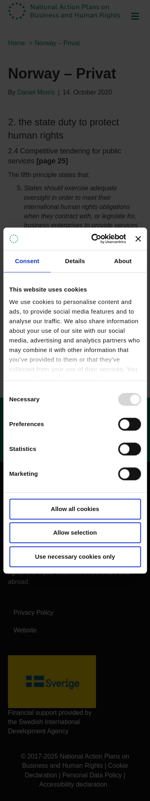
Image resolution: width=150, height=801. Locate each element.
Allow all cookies (75, 508)
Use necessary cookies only (75, 556)
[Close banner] (138, 239)
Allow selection (75, 532)
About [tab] (123, 261)
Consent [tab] (27, 261)
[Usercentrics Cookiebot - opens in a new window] (94, 238)
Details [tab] (75, 261)
